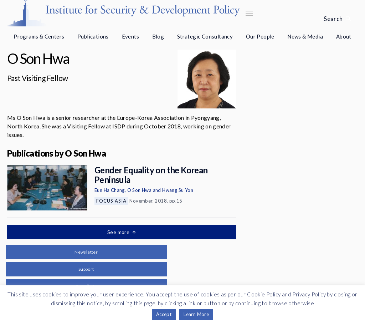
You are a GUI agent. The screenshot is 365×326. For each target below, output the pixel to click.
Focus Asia (111, 201)
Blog (158, 36)
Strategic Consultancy (205, 36)
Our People (260, 36)
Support (86, 269)
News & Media (305, 36)
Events (130, 36)
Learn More (196, 314)
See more (119, 232)
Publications (93, 36)
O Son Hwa (139, 190)
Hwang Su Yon (177, 190)
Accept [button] (163, 314)
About (343, 36)
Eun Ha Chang (109, 190)
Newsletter (86, 252)
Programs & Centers (39, 36)
